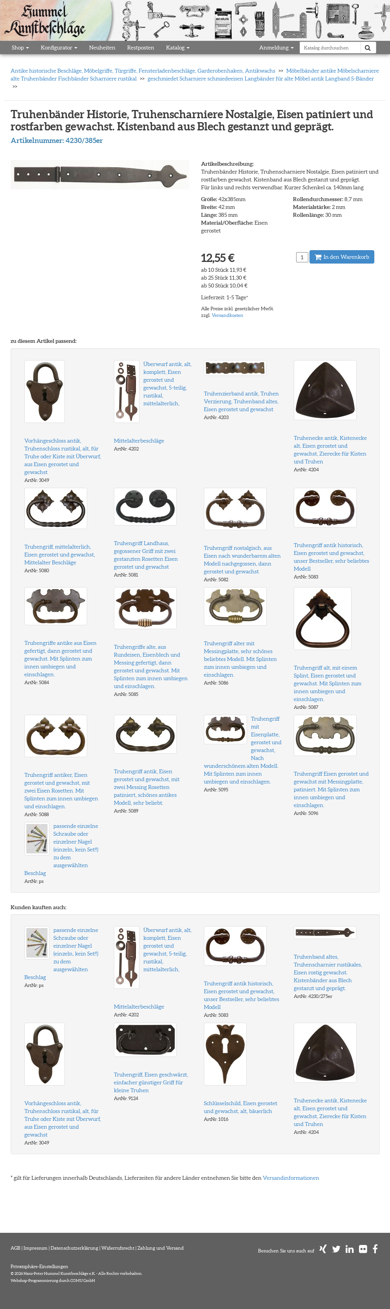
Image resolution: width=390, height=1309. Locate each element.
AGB (15, 1247)
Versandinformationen (291, 1178)
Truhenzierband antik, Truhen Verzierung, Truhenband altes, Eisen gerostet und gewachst (241, 401)
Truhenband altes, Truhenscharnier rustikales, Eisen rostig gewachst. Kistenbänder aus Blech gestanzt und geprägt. (328, 972)
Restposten (140, 47)
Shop (20, 47)
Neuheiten (102, 47)
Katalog (178, 47)
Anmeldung (276, 47)
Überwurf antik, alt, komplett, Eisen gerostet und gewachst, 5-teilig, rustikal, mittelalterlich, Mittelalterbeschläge (153, 402)
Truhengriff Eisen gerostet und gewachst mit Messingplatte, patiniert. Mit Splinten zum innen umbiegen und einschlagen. (331, 789)
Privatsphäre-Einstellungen (39, 1266)
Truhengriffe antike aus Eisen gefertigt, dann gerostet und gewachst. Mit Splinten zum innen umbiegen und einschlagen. (60, 658)
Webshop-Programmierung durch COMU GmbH (53, 1280)
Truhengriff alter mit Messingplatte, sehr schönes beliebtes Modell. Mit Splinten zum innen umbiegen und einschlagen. (240, 659)
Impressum (36, 1247)
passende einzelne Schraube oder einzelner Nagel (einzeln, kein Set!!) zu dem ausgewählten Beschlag (61, 849)
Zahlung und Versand (160, 1247)
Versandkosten (228, 315)
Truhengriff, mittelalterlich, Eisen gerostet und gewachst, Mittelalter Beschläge (59, 555)
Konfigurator (59, 47)
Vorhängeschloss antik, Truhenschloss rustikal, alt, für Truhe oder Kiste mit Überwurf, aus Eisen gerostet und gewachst (62, 456)
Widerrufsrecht (117, 1247)
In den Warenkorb (342, 257)
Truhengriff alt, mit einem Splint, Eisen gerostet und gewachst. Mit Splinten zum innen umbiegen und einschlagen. (327, 683)
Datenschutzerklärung (74, 1247)
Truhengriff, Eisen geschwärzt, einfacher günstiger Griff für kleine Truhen (151, 1082)
